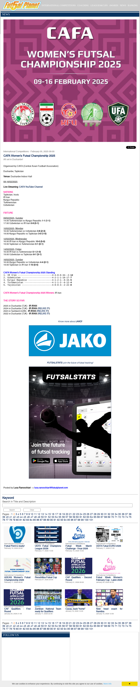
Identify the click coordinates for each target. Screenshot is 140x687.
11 (35, 514)
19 (63, 514)
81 (20, 519)
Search (12, 510)
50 (42, 517)
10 (31, 514)
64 (91, 517)
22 (74, 514)
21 (70, 514)
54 (56, 517)
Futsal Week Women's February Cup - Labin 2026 (109, 578)
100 (86, 519)
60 (77, 517)
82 (24, 519)
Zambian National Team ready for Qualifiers (48, 610)
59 (74, 517)
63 (88, 517)
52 (49, 517)
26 (88, 514)
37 (126, 514)
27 (91, 514)
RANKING (133, 5)
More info (107, 684)
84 (31, 519)
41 (10, 517)
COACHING (83, 5)
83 (27, 519)
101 (91, 519)
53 (53, 517)
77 (7, 519)
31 (105, 514)
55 (60, 517)
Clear (32, 510)
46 (28, 517)
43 (17, 517)
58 (70, 517)
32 (109, 514)
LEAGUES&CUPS (99, 5)
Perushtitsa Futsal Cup (46, 577)
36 (123, 514)
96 (72, 519)
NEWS (123, 5)
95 (68, 519)
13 (42, 514)
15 (49, 514)
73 (123, 517)
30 (102, 514)
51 (45, 517)
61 (81, 517)
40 (7, 517)
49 (38, 517)
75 (130, 517)
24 (81, 514)
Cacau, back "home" (75, 609)
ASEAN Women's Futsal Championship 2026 (17, 578)
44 (21, 517)
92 (58, 519)
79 (14, 519)
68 (105, 517)
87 (41, 519)
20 (67, 514)
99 (82, 519)
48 (35, 517)
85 (34, 519)
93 (61, 519)
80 (17, 519)
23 (77, 514)
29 (98, 514)
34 (116, 514)
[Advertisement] (104, 656)
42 (14, 517)
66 (98, 517)
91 (55, 519)
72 (119, 517)
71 (116, 517)
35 (119, 514)
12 (38, 514)
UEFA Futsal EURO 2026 (108, 546)
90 (51, 519)
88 (44, 519)
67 (102, 517)
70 (112, 517)
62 (84, 517)
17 (56, 514)
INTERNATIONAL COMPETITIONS (59, 5)
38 (130, 514)
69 (109, 517)
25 (84, 514)
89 (48, 519)
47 (31, 517)
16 (53, 514)
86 (38, 519)
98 (79, 519)
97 (75, 519)
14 (46, 514)
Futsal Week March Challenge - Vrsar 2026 (78, 547)
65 (95, 517)
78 (10, 519)
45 (24, 517)
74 (126, 517)
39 (3, 517)
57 (66, 517)
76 (3, 519)
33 (112, 514)
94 (65, 519)
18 (60, 514)
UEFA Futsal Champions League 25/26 (48, 547)
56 (63, 517)
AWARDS (113, 5)
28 (95, 514)
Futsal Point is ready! (14, 546)
